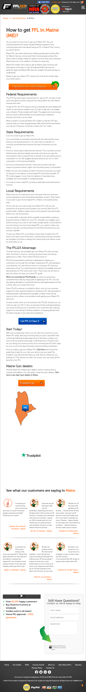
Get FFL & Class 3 (29, 321)
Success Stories (19, 18)
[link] (70, 648)
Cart (80, 2)
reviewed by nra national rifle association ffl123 (39, 9)
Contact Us (65, 2)
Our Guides (17, 665)
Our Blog (73, 2)
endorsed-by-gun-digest (66, 9)
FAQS (27, 665)
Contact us (27, 383)
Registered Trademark (26, 680)
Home (5, 18)
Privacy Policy (37, 668)
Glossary (78, 665)
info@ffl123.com (78, 680)
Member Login (56, 2)
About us (51, 665)
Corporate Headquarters (31, 677)
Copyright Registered (52, 680)
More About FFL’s (65, 665)
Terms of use (18, 677)
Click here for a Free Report (29, 86)
